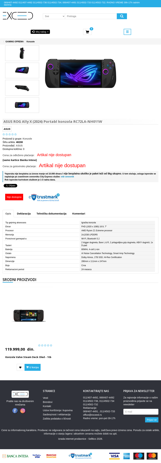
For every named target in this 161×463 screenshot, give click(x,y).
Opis (8, 213)
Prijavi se (152, 419)
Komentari (78, 213)
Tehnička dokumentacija (52, 213)
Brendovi (47, 402)
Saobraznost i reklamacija (56, 414)
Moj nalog (40, 31)
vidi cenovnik (67, 176)
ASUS (19, 145)
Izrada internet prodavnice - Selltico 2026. (80, 438)
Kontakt (47, 406)
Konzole (31, 41)
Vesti (45, 398)
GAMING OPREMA (15, 41)
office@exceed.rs (92, 414)
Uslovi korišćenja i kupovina (58, 410)
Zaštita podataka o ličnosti (57, 418)
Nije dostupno (14, 197)
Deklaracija (24, 213)
